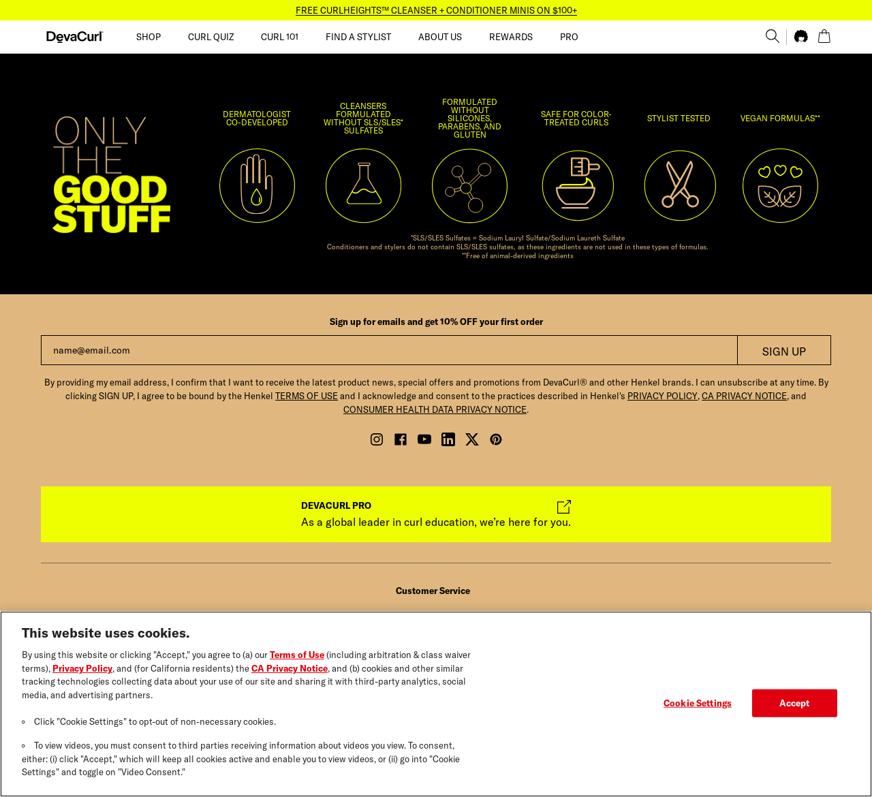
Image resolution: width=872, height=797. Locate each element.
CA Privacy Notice (289, 671)
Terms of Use (297, 658)
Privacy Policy (82, 671)
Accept (794, 705)
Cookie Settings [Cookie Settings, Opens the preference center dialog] (698, 705)
